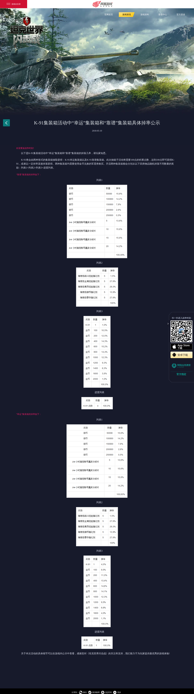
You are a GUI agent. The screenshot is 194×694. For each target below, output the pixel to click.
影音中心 (163, 14)
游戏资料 (144, 14)
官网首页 (108, 14)
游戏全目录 (14, 4)
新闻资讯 (126, 14)
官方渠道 (181, 14)
